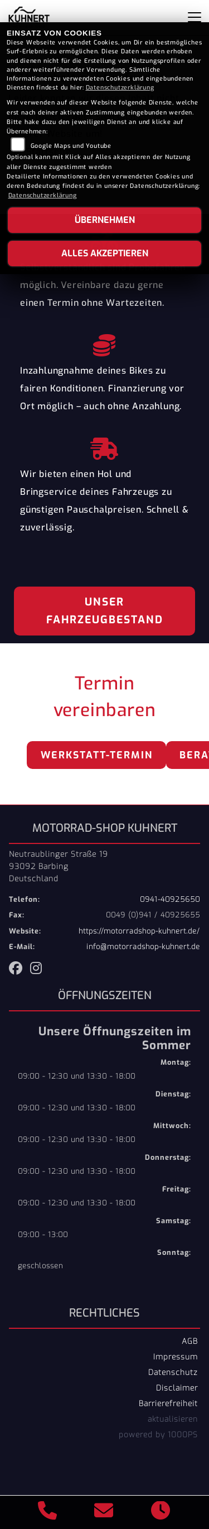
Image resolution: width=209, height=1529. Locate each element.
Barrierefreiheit (168, 1403)
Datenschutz (173, 1372)
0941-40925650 (170, 899)
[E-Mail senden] (104, 1512)
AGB (190, 1341)
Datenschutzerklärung (120, 87)
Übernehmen (105, 220)
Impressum (175, 1357)
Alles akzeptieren (104, 253)
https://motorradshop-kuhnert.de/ (139, 931)
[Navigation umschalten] (194, 17)
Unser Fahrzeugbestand (104, 611)
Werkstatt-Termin (97, 755)
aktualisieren (173, 1419)
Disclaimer (177, 1388)
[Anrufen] (47, 1512)
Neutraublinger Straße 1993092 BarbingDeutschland (58, 866)
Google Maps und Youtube (71, 146)
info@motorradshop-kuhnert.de (143, 946)
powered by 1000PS (158, 1434)
